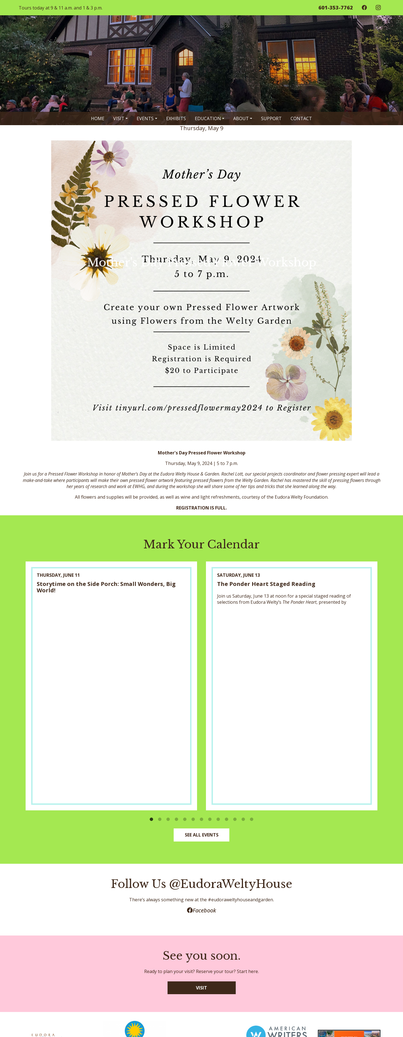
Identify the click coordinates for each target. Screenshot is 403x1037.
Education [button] (208, 118)
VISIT (201, 988)
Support (271, 118)
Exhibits (176, 118)
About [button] (241, 118)
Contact (301, 118)
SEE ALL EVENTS (201, 835)
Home (97, 118)
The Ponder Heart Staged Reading (266, 584)
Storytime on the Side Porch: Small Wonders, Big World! (106, 587)
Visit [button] (118, 118)
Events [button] (145, 118)
